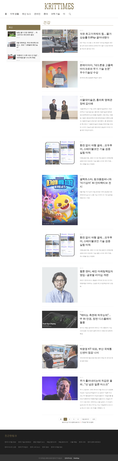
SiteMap (76, 458)
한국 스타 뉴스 (35, 447)
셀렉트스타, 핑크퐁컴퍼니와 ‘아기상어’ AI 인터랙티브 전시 (96, 183)
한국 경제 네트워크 (94, 442)
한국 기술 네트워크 (24, 442)
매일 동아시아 (51, 442)
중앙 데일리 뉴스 (39, 442)
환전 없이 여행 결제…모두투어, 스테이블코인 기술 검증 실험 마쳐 (96, 149)
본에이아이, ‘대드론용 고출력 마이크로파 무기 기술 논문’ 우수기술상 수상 (96, 69)
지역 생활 (14, 14)
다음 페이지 (85, 419)
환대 (46, 14)
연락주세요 (68, 458)
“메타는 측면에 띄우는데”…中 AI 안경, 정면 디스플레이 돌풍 (95, 319)
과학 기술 (55, 14)
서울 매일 (73, 442)
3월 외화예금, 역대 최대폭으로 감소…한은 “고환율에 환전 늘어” (27, 45)
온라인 (37, 14)
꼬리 (93, 419)
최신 (11, 27)
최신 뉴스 (26, 14)
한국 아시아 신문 (10, 447)
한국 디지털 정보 (10, 442)
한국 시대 (82, 442)
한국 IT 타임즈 (23, 447)
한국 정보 (45, 447)
